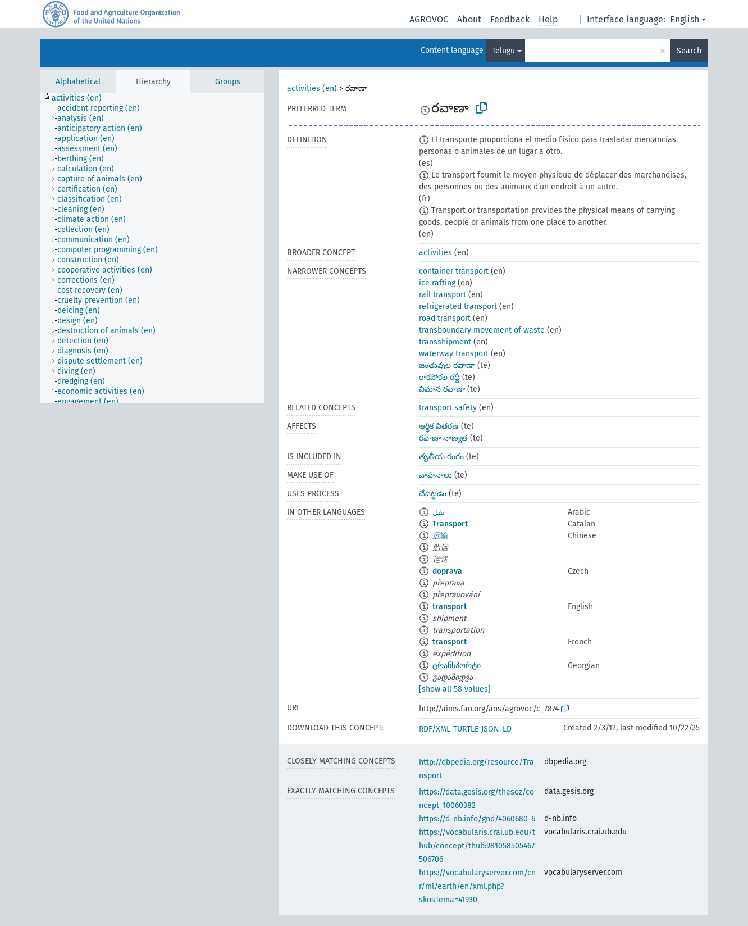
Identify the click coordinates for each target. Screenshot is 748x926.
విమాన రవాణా (442, 389)
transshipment (445, 342)
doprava (447, 571)
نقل (438, 512)
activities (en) (312, 88)
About (469, 19)
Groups (227, 82)
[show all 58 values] (455, 689)
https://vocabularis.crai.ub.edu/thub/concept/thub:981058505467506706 (477, 846)
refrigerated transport (458, 306)
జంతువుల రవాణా (447, 365)
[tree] (152, 248)
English (684, 19)
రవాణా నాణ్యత (443, 438)
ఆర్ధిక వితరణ (439, 426)
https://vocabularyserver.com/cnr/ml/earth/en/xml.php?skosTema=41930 (477, 886)
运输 (440, 536)
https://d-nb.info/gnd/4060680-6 (477, 819)
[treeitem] (81, 98)
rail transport (442, 294)
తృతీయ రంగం (441, 456)
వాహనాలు (435, 475)
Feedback (510, 19)
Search (689, 51)
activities (435, 252)
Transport (450, 524)
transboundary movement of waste (482, 330)
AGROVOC (428, 19)
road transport (445, 318)
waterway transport (454, 353)
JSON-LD (496, 729)
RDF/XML (434, 729)
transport (449, 606)
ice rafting (437, 283)
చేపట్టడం (432, 493)
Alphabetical (78, 82)
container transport (454, 271)
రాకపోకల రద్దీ (439, 377)
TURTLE (465, 729)
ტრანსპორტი (456, 665)
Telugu (503, 51)
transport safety (448, 407)
